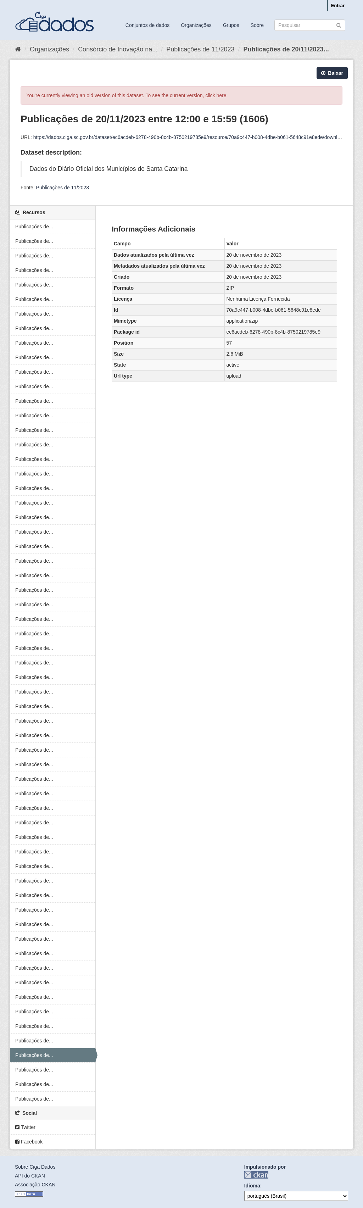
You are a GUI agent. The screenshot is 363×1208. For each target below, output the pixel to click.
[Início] (18, 49)
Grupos (231, 25)
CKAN (256, 1175)
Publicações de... (34, 226)
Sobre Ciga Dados (35, 1167)
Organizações (196, 25)
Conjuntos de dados (147, 25)
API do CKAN (30, 1176)
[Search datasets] (309, 25)
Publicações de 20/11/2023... (286, 49)
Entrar (338, 5)
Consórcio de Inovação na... (117, 49)
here (222, 95)
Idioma (252, 1185)
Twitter (25, 1127)
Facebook (29, 1142)
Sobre (257, 25)
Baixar (332, 73)
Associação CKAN (35, 1184)
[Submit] (339, 25)
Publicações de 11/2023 (200, 49)
